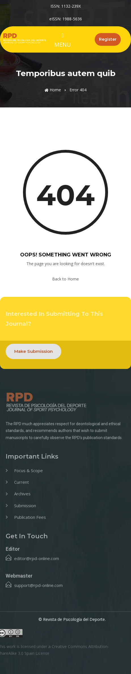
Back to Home (65, 279)
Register (108, 39)
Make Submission (33, 351)
